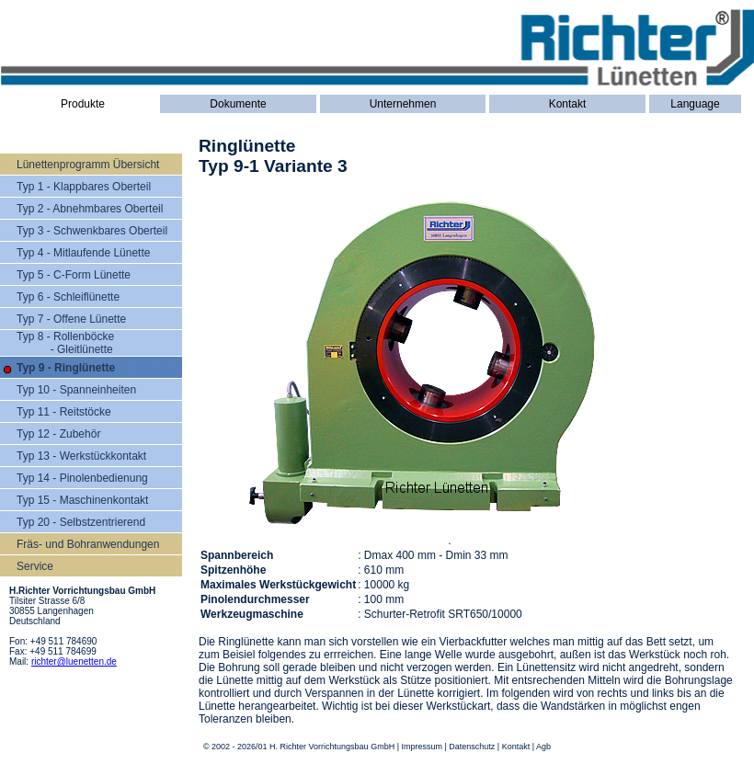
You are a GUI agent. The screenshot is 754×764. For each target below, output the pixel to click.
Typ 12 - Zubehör (58, 434)
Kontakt (568, 103)
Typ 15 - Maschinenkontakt (82, 500)
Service (35, 566)
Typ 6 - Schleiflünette (68, 297)
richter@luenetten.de (74, 661)
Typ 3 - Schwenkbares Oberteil (92, 230)
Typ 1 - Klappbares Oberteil (84, 186)
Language (694, 103)
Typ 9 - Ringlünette (66, 367)
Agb (543, 746)
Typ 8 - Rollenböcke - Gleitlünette (65, 343)
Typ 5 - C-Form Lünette (74, 274)
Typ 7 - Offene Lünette (71, 319)
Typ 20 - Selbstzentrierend (81, 522)
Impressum (421, 746)
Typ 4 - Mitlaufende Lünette (83, 252)
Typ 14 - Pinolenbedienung (82, 478)
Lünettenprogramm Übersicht (88, 164)
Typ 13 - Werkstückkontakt (81, 456)
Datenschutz (472, 746)
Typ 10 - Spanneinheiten (76, 389)
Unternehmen (403, 103)
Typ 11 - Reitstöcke (64, 411)
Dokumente (238, 103)
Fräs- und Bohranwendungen (88, 544)
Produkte (83, 103)
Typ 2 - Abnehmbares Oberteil (90, 208)
